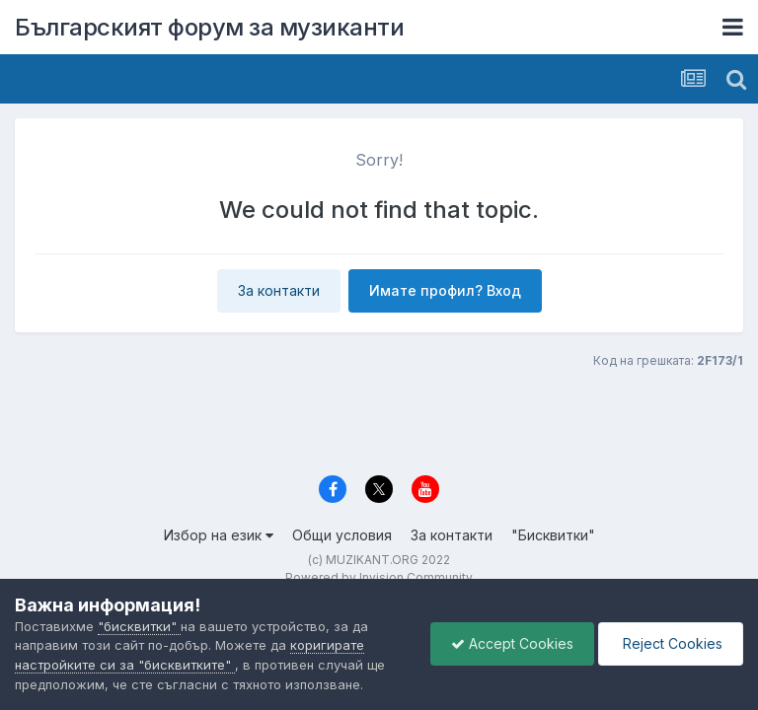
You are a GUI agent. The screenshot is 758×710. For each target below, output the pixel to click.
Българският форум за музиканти (209, 27)
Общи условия (342, 535)
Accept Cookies (512, 643)
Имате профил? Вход (445, 290)
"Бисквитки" (553, 535)
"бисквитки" (139, 626)
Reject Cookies (670, 643)
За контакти (279, 290)
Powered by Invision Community (379, 577)
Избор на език (218, 535)
